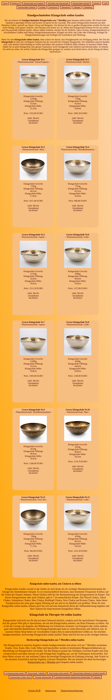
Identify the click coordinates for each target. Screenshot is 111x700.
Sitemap (77, 7)
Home (5, 3)
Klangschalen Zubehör (26, 7)
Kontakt (42, 7)
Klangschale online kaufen (59, 673)
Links (105, 3)
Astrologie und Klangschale (57, 3)
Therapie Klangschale (43, 677)
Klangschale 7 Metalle (36, 673)
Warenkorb (65, 7)
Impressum (53, 7)
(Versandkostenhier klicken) (33, 121)
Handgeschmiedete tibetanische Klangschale (72, 677)
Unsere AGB (34, 690)
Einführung (15, 3)
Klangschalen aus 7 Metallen (42, 662)
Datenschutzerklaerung (72, 690)
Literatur (96, 3)
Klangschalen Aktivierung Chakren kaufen (89, 673)
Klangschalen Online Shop (20, 677)
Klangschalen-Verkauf (80, 3)
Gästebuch (88, 7)
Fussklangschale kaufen (14, 673)
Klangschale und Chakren (34, 3)
